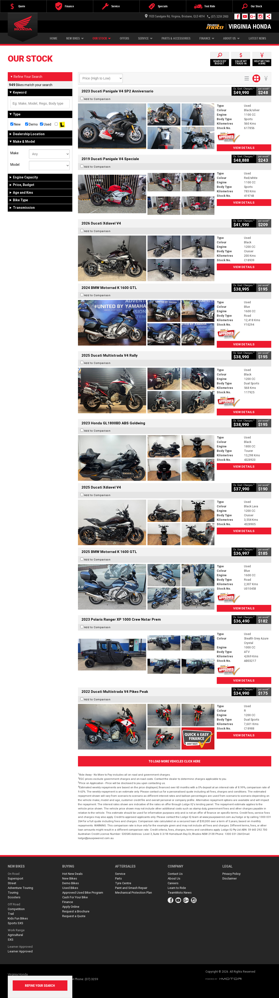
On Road (13, 874)
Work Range (16, 930)
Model (14, 164)
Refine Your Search (26, 77)
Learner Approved (20, 947)
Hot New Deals (72, 874)
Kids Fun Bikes (18, 918)
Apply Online (70, 907)
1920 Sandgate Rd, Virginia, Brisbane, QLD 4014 (175, 16)
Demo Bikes (70, 883)
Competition (16, 909)
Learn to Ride (177, 888)
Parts (118, 878)
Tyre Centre (123, 883)
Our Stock (102, 38)
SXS (10, 940)
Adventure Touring (20, 888)
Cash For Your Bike (75, 897)
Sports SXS (15, 923)
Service (145, 38)
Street (12, 883)
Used (45, 124)
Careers (173, 883)
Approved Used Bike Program (82, 893)
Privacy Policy (231, 874)
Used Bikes (70, 888)
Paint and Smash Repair (131, 888)
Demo (31, 124)
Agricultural (15, 935)
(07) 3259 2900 (219, 16)
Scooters (14, 897)
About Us (231, 38)
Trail (11, 914)
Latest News (257, 38)
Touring (13, 893)
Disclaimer (229, 878)
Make (14, 153)
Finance (206, 38)
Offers (124, 38)
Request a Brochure (75, 911)
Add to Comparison (97, 99)
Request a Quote (73, 916)
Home (53, 38)
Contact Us (175, 874)
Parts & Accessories (176, 38)
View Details (244, 148)
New (15, 124)
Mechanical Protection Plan (133, 893)
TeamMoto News (180, 893)
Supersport (15, 878)
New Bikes (75, 38)
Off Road (14, 904)
